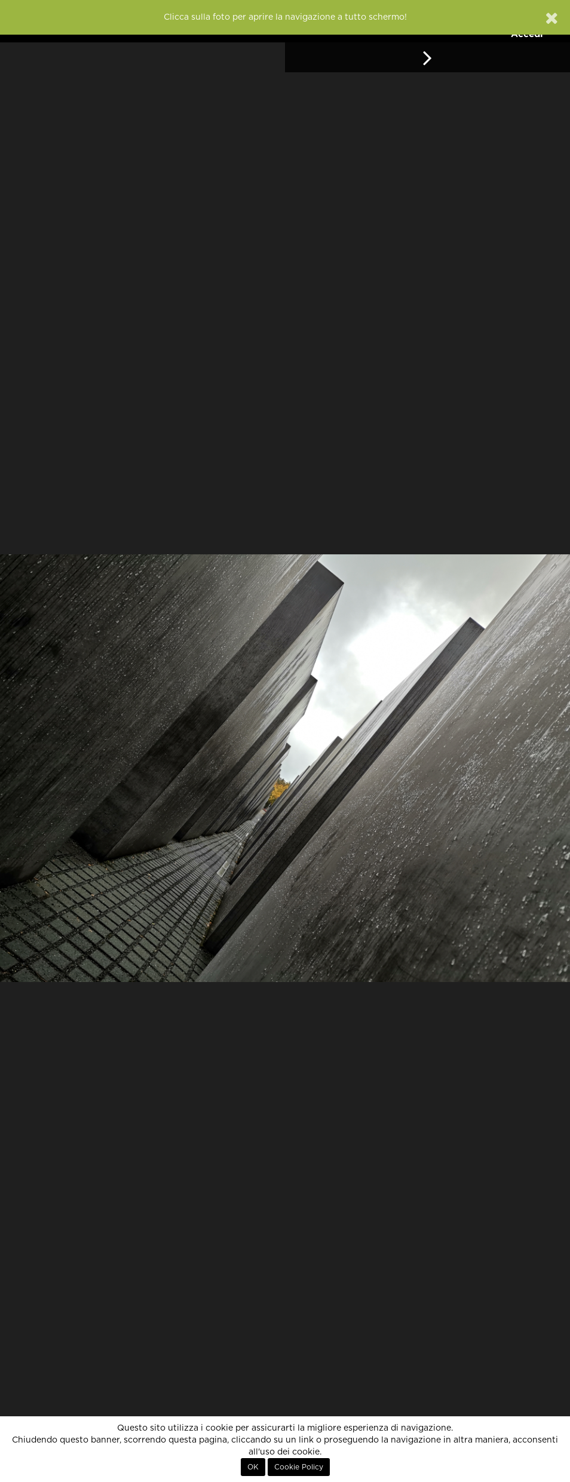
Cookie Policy (298, 1467)
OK (253, 1467)
